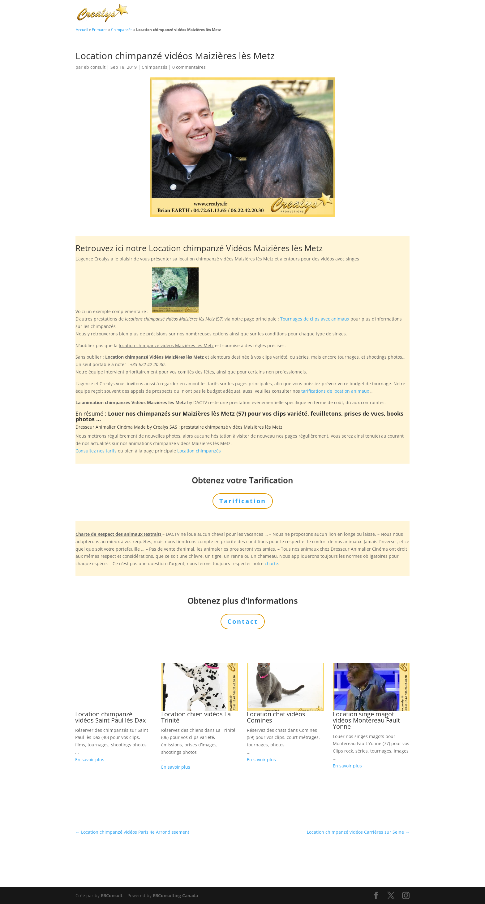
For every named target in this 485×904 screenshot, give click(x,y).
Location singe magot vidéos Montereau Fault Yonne (366, 720)
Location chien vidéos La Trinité (196, 717)
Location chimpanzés (199, 451)
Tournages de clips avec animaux (314, 319)
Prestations (287, 13)
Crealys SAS (165, 427)
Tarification (357, 13)
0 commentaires (189, 67)
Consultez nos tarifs (96, 451)
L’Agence (325, 13)
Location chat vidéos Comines (276, 717)
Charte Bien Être (211, 13)
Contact (388, 13)
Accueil (82, 29)
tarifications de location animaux (335, 391)
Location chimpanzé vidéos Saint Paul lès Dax (110, 717)
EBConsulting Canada (175, 895)
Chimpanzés (121, 29)
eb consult (94, 67)
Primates (99, 29)
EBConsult (111, 895)
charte (271, 563)
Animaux (249, 13)
